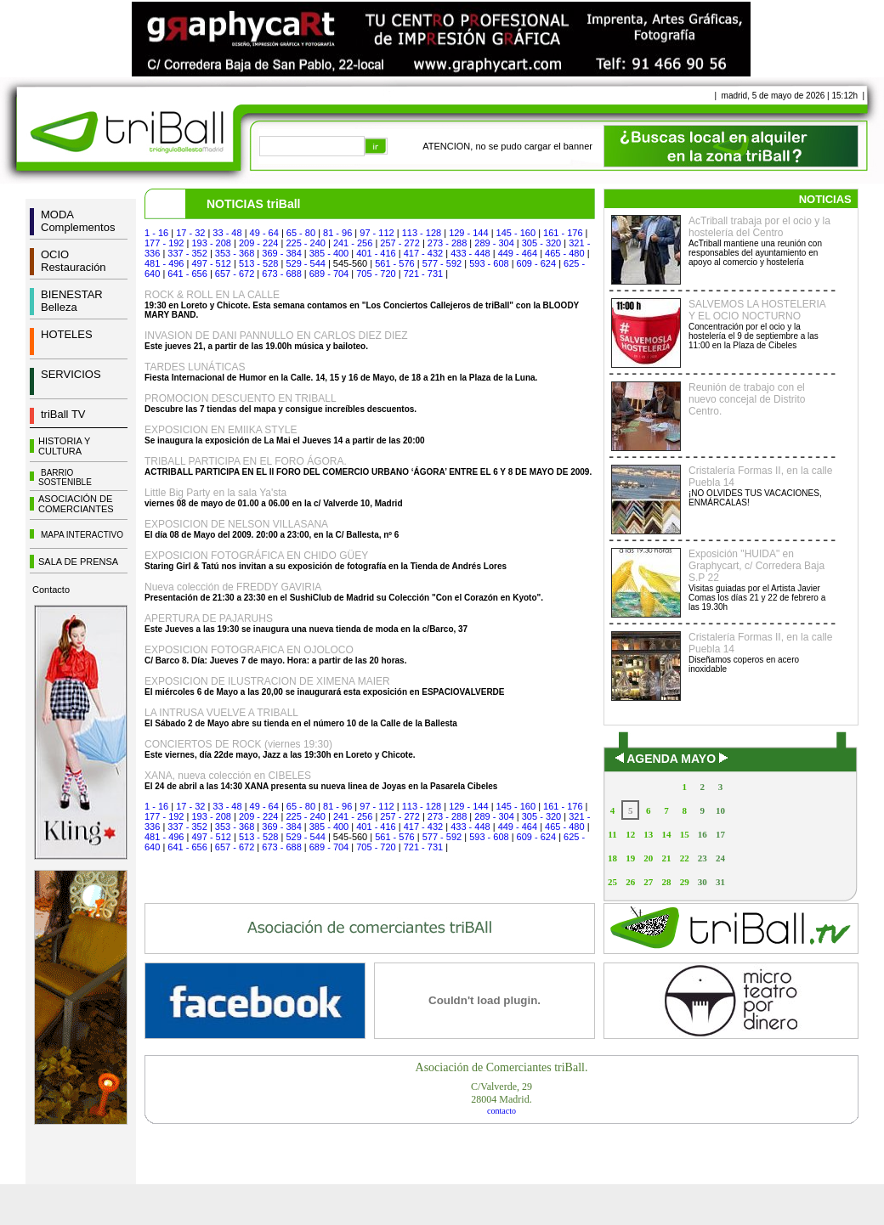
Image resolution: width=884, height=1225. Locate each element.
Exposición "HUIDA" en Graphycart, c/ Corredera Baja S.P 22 (756, 566)
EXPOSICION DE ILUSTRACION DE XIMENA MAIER (267, 681)
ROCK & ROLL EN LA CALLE (212, 295)
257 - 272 (399, 243)
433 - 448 (470, 253)
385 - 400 (328, 253)
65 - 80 (300, 233)
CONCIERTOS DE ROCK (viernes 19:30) (238, 744)
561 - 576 (394, 263)
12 (630, 834)
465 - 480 (564, 253)
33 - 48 (226, 233)
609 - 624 (536, 263)
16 (702, 834)
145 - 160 (516, 233)
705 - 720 (375, 273)
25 (612, 882)
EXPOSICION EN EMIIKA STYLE (220, 430)
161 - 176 (562, 233)
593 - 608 (488, 263)
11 (612, 834)
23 (702, 858)
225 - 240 (305, 243)
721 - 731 (423, 273)
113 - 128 (421, 233)
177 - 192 (164, 243)
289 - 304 (493, 243)
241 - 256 (352, 243)
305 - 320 (541, 243)
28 (666, 882)
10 (720, 810)
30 (702, 882)
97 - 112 (377, 233)
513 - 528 (258, 263)
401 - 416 (375, 253)
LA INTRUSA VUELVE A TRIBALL (221, 713)
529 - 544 (305, 263)
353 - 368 (234, 253)
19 (630, 858)
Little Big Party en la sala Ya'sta (215, 493)
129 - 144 (468, 233)
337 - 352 (187, 253)
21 (666, 858)
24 (720, 858)
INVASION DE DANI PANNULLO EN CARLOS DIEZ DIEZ (276, 336)
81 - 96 (337, 233)
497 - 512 (210, 263)
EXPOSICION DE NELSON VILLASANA (236, 524)
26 (630, 882)
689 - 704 (328, 273)
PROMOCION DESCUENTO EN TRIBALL (240, 398)
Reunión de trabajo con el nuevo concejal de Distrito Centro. (746, 399)
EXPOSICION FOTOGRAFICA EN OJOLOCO (249, 650)
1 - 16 (156, 233)
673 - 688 (281, 273)
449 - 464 (517, 253)
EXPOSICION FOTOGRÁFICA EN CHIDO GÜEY (256, 556)
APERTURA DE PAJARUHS (208, 618)
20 (648, 858)
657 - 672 (234, 273)
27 (648, 882)
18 (612, 858)
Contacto (51, 589)
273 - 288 (447, 243)
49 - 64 (264, 233)
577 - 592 (442, 263)
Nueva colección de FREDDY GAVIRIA (232, 587)
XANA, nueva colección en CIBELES (227, 776)
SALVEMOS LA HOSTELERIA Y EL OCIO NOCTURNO (756, 310)
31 (720, 882)
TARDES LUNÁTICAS (194, 367)
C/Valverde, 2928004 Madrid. (501, 1093)
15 (684, 834)
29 (684, 882)
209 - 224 (258, 243)
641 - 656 (187, 273)
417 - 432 (423, 253)
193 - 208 (210, 243)
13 (648, 834)
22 (684, 858)
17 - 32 (190, 233)
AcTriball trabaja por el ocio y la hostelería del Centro (759, 227)
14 (666, 834)
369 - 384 (281, 253)
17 (720, 834)
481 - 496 (164, 263)
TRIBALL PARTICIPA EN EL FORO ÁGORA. (245, 461)
